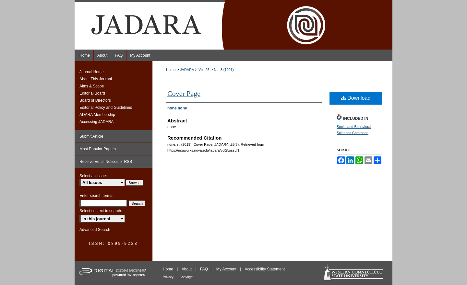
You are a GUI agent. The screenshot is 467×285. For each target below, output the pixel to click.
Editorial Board (92, 93)
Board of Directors (95, 100)
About (187, 269)
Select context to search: (100, 211)
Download (356, 98)
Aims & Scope (91, 86)
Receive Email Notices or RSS (105, 161)
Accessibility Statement (265, 269)
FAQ (204, 269)
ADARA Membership (97, 114)
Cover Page (183, 93)
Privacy (168, 277)
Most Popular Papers (97, 149)
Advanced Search (94, 229)
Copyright (187, 277)
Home (170, 70)
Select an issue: (93, 176)
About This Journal (95, 79)
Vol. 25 (204, 70)
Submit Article (91, 136)
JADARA (187, 70)
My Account (226, 269)
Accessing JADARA (96, 122)
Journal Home (91, 72)
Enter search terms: (96, 195)
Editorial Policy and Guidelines (105, 107)
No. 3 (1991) (224, 70)
